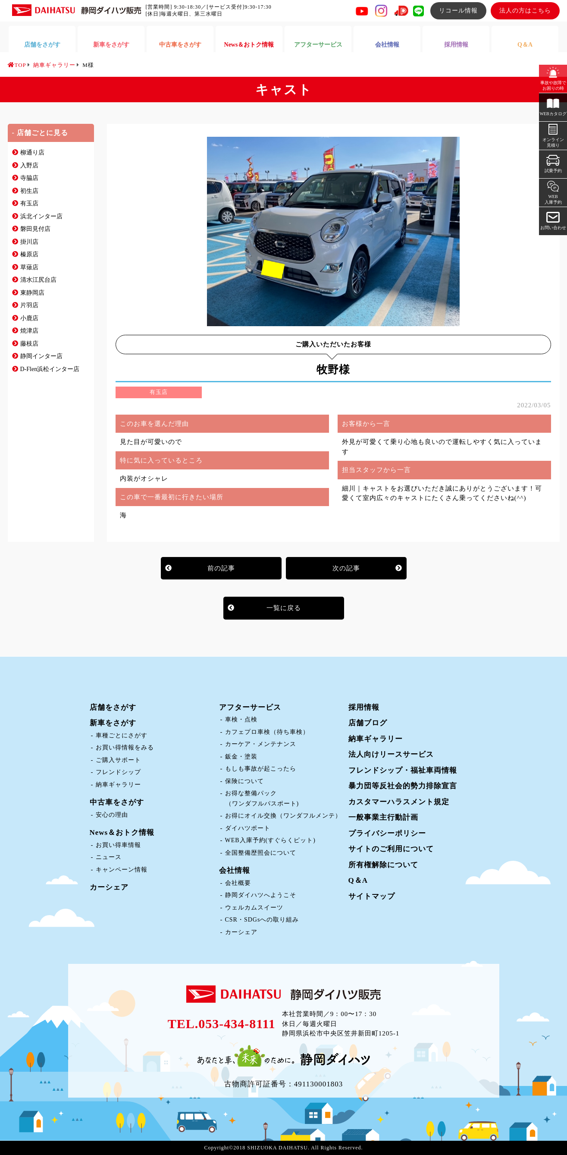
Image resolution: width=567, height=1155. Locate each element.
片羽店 (29, 305)
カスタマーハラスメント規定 (398, 802)
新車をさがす (113, 723)
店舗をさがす (113, 707)
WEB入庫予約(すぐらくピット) (270, 840)
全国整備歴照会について (260, 853)
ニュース (109, 857)
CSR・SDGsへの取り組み (262, 919)
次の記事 (346, 568)
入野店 (29, 165)
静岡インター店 (41, 356)
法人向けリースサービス (391, 754)
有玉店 (29, 203)
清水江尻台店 (38, 280)
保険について (244, 781)
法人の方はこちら (525, 10)
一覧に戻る (283, 607)
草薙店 (29, 267)
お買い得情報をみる (125, 747)
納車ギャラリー (118, 784)
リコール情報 (458, 10)
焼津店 (29, 330)
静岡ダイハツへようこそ (260, 895)
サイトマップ (371, 896)
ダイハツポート (247, 828)
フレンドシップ (118, 772)
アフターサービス (250, 707)
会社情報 (234, 870)
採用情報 (363, 707)
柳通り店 (32, 152)
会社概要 (238, 883)
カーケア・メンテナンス (260, 744)
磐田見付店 (35, 229)
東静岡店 (32, 293)
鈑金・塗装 (241, 756)
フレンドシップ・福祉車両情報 (402, 770)
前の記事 (221, 568)
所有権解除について (383, 865)
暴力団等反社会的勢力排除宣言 (402, 786)
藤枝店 (29, 343)
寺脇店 (29, 178)
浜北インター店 (41, 216)
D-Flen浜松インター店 (50, 369)
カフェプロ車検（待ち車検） (267, 732)
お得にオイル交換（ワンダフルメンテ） (283, 815)
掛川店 (29, 242)
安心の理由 (112, 815)
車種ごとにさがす (121, 735)
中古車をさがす (117, 802)
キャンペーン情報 (121, 869)
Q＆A (358, 880)
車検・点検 (241, 719)
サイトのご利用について (391, 849)
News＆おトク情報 (122, 832)
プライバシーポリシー (387, 833)
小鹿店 (29, 318)
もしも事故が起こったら (260, 768)
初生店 (29, 191)
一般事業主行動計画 (383, 817)
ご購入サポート (118, 760)
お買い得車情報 (118, 845)
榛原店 (29, 254)
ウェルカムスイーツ (254, 907)
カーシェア (109, 887)
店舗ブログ (367, 723)
